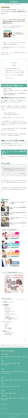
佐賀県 (6, 398)
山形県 (22, 356)
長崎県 (10, 398)
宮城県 (18, 356)
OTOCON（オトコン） (10, 332)
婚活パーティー (7, 331)
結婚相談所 (6, 304)
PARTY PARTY (8, 334)
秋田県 (14, 356)
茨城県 (2, 363)
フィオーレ (7, 312)
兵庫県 (18, 379)
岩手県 (10, 356)
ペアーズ (7, 323)
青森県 (6, 356)
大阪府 (14, 379)
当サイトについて (5, 408)
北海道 (2, 356)
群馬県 (10, 363)
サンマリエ (7, 309)
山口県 (18, 386)
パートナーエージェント (10, 314)
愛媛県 (10, 393)
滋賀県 (6, 379)
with (6, 326)
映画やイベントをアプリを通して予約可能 (15, 72)
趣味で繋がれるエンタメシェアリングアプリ (15, 70)
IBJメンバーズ (8, 308)
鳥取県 (2, 386)
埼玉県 (14, 363)
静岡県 (4, 373)
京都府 (10, 379)
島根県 (6, 386)
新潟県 (2, 371)
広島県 (14, 386)
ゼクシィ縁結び (8, 328)
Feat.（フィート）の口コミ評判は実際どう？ (14, 75)
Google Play (23, 173)
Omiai (6, 325)
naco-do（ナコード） (9, 311)
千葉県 (18, 363)
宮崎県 (22, 398)
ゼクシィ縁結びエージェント (11, 318)
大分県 (18, 398)
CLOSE (14, 65)
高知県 (14, 393)
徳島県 (2, 393)
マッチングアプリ (8, 321)
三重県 (2, 379)
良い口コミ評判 (9, 78)
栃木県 (6, 363)
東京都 (2, 364)
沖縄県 (5, 399)
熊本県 (14, 398)
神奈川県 (7, 364)
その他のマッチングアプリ (5, 7)
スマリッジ (7, 315)
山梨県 (18, 371)
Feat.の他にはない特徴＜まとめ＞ (13, 68)
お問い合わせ (4, 404)
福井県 (14, 371)
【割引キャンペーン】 (9, 302)
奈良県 (22, 379)
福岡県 (2, 398)
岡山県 (10, 386)
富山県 (6, 371)
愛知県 (8, 373)
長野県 (22, 371)
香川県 (6, 393)
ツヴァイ (7, 306)
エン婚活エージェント (9, 317)
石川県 (10, 371)
